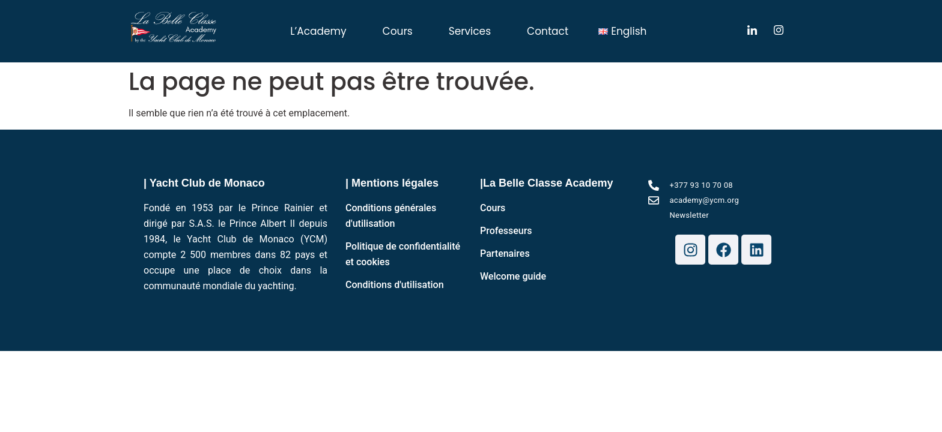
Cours (398, 31)
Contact (547, 31)
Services (470, 31)
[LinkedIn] (752, 31)
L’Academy (318, 31)
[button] (321, 31)
